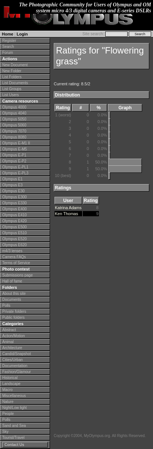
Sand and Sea (14, 426)
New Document (15, 65)
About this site (14, 293)
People (8, 414)
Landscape (11, 384)
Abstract (9, 330)
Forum (7, 53)
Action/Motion (13, 336)
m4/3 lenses (12, 251)
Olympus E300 (14, 197)
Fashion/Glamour (16, 372)
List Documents (15, 83)
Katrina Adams (68, 207)
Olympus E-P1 (14, 155)
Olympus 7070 (14, 131)
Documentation (14, 366)
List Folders (12, 77)
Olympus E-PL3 (15, 173)
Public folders (13, 317)
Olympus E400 (14, 209)
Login (22, 34)
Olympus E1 (12, 179)
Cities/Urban (12, 360)
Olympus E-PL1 (15, 167)
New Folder (11, 71)
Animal (8, 342)
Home (7, 34)
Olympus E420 (14, 221)
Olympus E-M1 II (16, 143)
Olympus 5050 (14, 119)
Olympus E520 (14, 239)
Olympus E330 (14, 203)
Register (9, 41)
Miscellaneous (14, 396)
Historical (10, 378)
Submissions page (17, 275)
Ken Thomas (66, 213)
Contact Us (14, 445)
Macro (7, 390)
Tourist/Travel (13, 438)
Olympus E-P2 (14, 161)
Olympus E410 (14, 215)
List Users (10, 95)
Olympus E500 (14, 227)
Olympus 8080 (14, 137)
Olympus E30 (13, 191)
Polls (6, 305)
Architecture (12, 348)
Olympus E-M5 (14, 149)
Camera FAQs (14, 257)
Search (8, 47)
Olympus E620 (14, 245)
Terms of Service (16, 263)
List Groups (11, 89)
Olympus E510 (14, 233)
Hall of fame (12, 281)
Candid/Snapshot (16, 354)
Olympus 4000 (14, 107)
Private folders (14, 311)
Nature (7, 402)
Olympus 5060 (14, 125)
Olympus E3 (12, 185)
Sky (5, 432)
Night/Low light (14, 408)
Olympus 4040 (14, 113)
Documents (11, 299)
